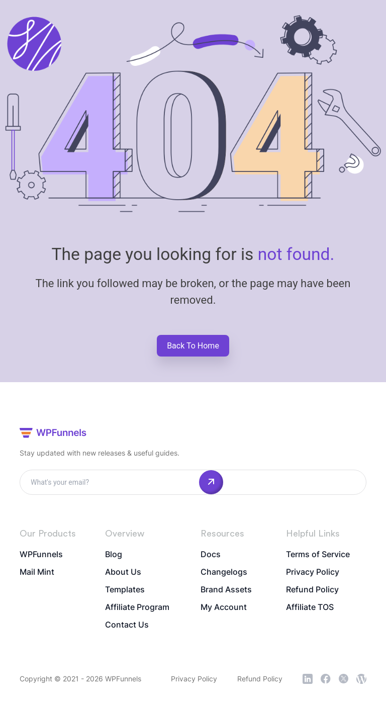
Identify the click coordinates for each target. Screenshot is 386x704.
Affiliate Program (137, 607)
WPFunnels (41, 554)
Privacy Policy (312, 572)
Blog (113, 554)
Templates (125, 589)
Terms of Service (318, 554)
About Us (123, 572)
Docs (211, 554)
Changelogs (224, 572)
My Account (224, 607)
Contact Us (127, 625)
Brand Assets (226, 589)
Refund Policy (312, 589)
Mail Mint (37, 572)
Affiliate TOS (310, 607)
